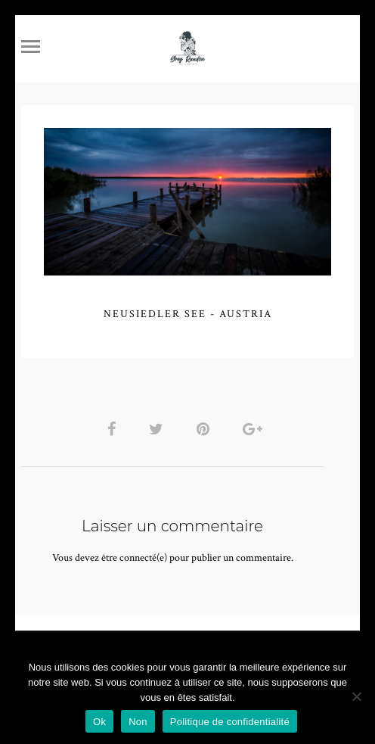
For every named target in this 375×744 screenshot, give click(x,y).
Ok (99, 721)
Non (138, 721)
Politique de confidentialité (230, 721)
